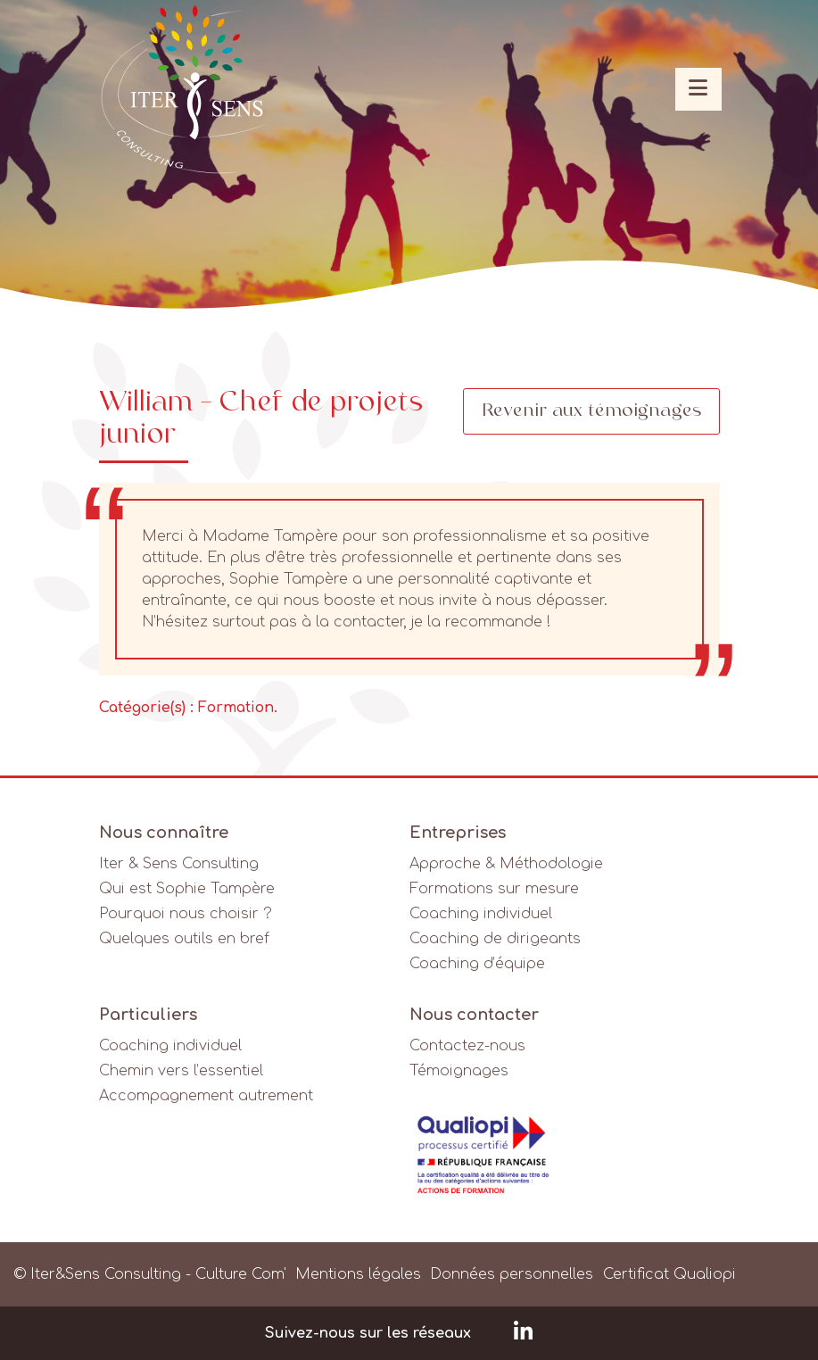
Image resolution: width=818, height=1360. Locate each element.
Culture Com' (240, 1274)
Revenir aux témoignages (591, 411)
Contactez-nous (467, 1046)
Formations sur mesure (494, 889)
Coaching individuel (480, 914)
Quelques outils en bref (184, 939)
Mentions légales (358, 1274)
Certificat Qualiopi (669, 1274)
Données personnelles (511, 1274)
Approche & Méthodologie (506, 864)
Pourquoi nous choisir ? (185, 914)
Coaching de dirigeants (495, 939)
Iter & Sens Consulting (179, 864)
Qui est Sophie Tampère (187, 889)
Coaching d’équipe (477, 964)
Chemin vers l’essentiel (181, 1071)
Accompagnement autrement (206, 1096)
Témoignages (458, 1071)
